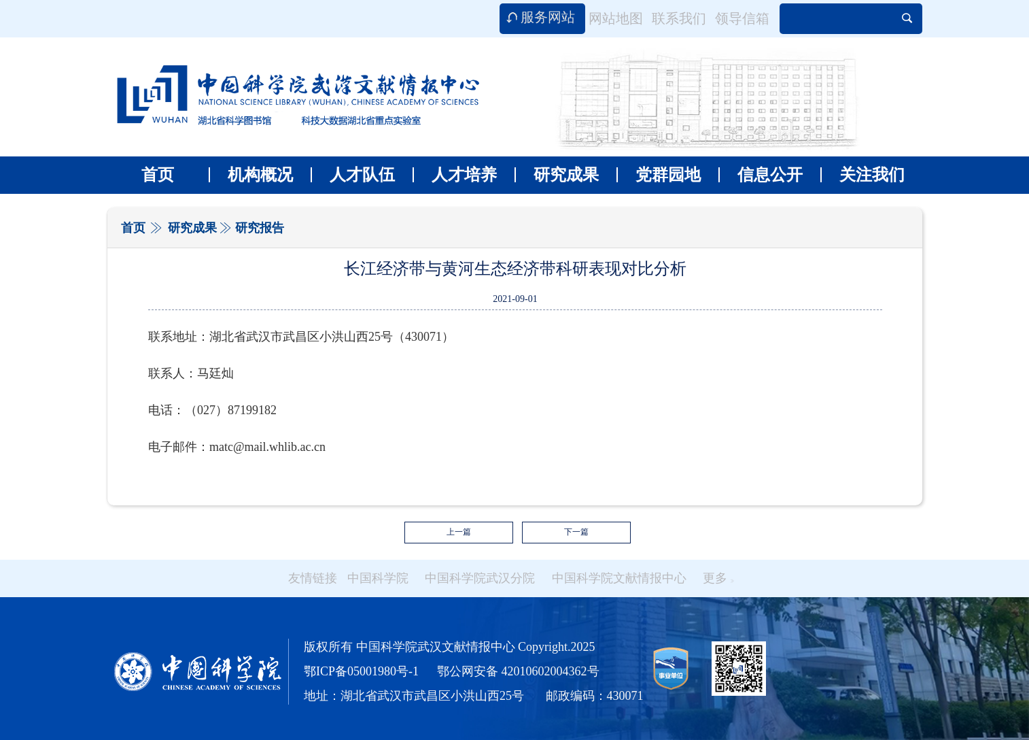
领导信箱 (742, 18)
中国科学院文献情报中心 (619, 578)
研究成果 (556, 175)
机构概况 (251, 175)
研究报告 (259, 228)
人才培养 (455, 175)
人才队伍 (353, 175)
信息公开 (760, 175)
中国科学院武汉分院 (480, 578)
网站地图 (616, 18)
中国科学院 (377, 578)
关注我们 (862, 175)
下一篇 (576, 532)
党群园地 (658, 175)
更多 (718, 578)
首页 (157, 175)
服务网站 (548, 17)
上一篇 (459, 532)
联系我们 (679, 18)
